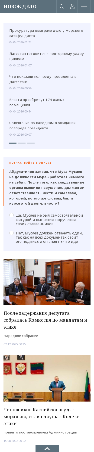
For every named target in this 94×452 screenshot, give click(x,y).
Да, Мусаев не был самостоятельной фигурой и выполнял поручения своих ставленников (46, 219)
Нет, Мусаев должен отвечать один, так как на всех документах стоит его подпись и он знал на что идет (46, 237)
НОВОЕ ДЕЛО (19, 6)
